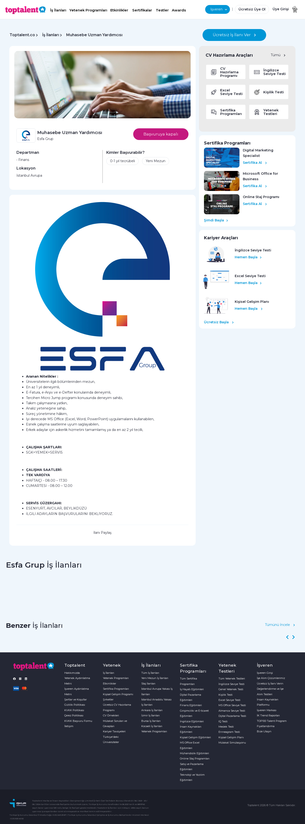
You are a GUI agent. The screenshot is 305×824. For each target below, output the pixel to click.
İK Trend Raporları (268, 715)
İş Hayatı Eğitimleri (192, 689)
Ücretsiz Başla (219, 322)
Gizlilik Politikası (74, 704)
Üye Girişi (281, 9)
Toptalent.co (22, 35)
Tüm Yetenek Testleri (232, 678)
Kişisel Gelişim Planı (231, 737)
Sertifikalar (142, 10)
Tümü (278, 55)
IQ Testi (223, 721)
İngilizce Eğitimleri (192, 721)
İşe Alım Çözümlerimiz (271, 678)
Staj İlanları (148, 683)
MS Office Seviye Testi (232, 705)
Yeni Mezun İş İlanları (154, 678)
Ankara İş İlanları (152, 710)
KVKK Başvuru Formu (78, 721)
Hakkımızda (72, 672)
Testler (162, 10)
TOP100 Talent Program (272, 721)
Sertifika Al (255, 162)
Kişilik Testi (226, 694)
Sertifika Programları (116, 688)
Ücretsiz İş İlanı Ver (234, 34)
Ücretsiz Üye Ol (252, 9)
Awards (179, 10)
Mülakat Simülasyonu (232, 742)
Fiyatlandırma (265, 726)
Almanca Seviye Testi (232, 710)
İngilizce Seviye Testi (231, 684)
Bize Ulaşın (264, 731)
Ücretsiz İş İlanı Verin (270, 683)
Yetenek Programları (88, 10)
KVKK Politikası (74, 710)
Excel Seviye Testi (229, 700)
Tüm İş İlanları (150, 672)
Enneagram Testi (229, 732)
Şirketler (108, 699)
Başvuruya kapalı (160, 134)
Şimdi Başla (216, 220)
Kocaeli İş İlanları (151, 726)
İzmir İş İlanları (150, 715)
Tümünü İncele (280, 625)
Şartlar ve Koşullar (75, 699)
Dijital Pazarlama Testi (232, 716)
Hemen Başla (248, 257)
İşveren (218, 9)
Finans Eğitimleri (191, 705)
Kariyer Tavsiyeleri (114, 731)
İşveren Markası (266, 710)
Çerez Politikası (73, 715)
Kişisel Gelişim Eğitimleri (195, 737)
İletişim (68, 726)
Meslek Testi (226, 726)
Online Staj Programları (194, 758)
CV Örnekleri (111, 715)
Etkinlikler (119, 10)
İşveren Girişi (265, 672)
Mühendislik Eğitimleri (194, 753)
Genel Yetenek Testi (231, 689)
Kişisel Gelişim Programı (118, 694)
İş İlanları (58, 10)
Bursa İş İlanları (151, 721)
